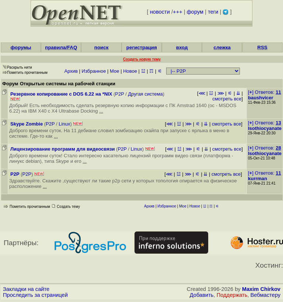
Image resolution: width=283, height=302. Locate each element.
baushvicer (260, 97)
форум (195, 12)
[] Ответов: (264, 92)
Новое (130, 71)
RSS (262, 47)
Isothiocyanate (265, 128)
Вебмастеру (265, 295)
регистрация (141, 47)
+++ (177, 12)
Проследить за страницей (35, 295)
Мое (114, 71)
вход (182, 47)
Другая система (145, 94)
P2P (119, 94)
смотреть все (226, 99)
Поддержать (232, 295)
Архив (71, 71)
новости (160, 12)
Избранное (94, 71)
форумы (21, 47)
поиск (101, 47)
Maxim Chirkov (261, 289)
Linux (64, 124)
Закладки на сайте (26, 289)
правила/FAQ (61, 47)
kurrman (257, 178)
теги (213, 12)
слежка (222, 47)
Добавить (202, 295)
